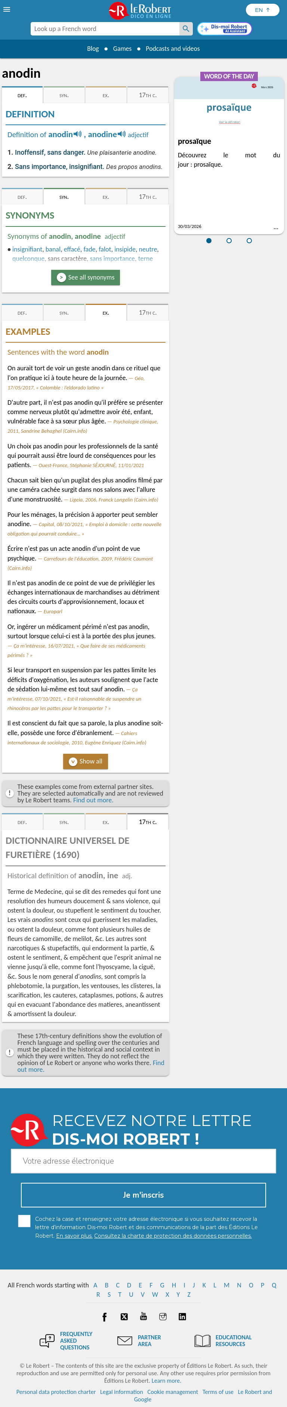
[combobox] (105, 29)
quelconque (28, 258)
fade (89, 249)
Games (121, 48)
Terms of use (218, 1391)
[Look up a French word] (186, 29)
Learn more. (166, 1380)
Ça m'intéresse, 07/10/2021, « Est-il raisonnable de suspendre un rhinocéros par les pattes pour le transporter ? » (74, 699)
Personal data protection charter (56, 1391)
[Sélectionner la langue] (263, 10)
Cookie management (173, 1391)
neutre (148, 249)
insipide (125, 249)
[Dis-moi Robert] (225, 29)
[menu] (7, 9)
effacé (72, 249)
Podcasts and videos (173, 48)
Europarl (53, 611)
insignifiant (27, 249)
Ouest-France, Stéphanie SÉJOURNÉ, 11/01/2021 (91, 465)
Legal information (121, 1391)
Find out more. (93, 800)
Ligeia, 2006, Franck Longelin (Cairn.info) (114, 499)
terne (145, 258)
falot (105, 249)
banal (53, 249)
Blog (92, 48)
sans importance (112, 258)
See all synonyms (91, 277)
